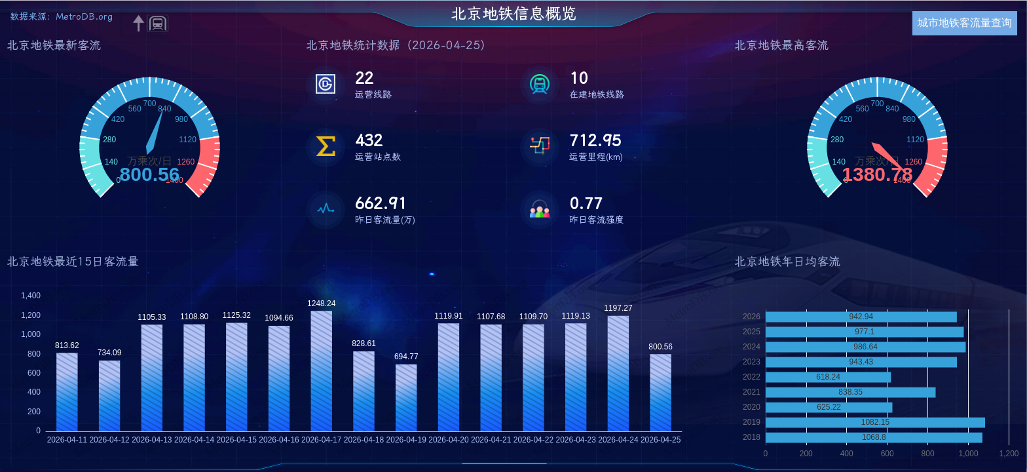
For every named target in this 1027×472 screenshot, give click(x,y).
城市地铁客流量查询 (965, 22)
